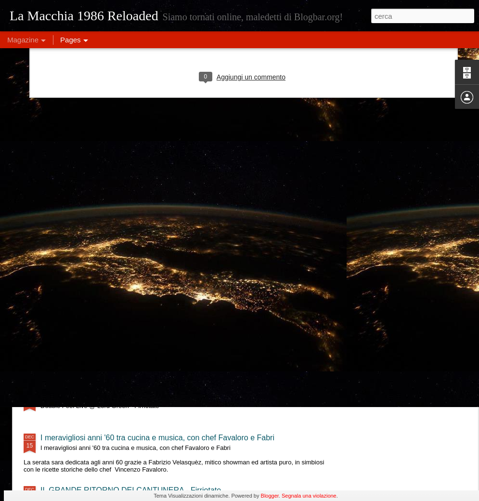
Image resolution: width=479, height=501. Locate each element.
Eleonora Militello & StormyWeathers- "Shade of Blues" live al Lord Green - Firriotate (184, 354)
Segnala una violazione (309, 496)
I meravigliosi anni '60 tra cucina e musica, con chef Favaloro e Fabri (157, 438)
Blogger (270, 496)
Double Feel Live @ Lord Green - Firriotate (113, 396)
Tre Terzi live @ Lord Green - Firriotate (106, 312)
